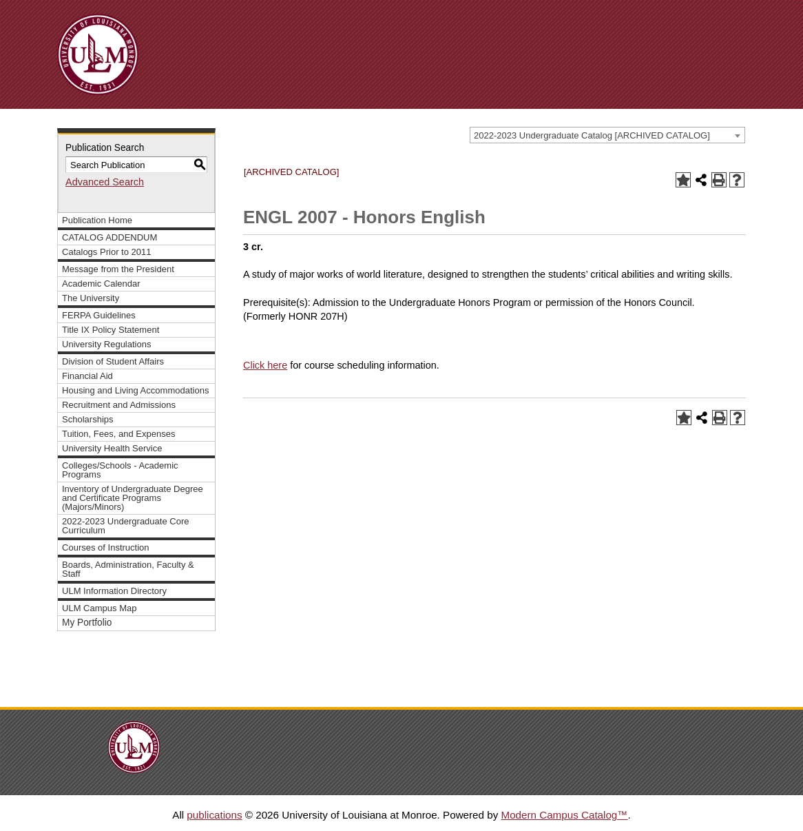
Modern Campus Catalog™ (564, 815)
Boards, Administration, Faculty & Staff (128, 569)
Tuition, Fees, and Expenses (118, 434)
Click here (265, 365)
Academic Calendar (101, 283)
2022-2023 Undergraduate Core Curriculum (125, 525)
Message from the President (118, 269)
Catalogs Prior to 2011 (107, 252)
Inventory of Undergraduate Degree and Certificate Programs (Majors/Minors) (132, 498)
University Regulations (107, 344)
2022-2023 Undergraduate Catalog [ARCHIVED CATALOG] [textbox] (592, 135)
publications (214, 815)
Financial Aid (87, 376)
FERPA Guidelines (99, 315)
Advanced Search (104, 181)
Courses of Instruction (105, 547)
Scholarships (88, 419)
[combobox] (607, 135)
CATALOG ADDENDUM (109, 237)
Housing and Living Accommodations (135, 390)
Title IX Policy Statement (110, 330)
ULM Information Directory (114, 591)
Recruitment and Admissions (119, 405)
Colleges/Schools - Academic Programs (120, 470)
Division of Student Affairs (113, 361)
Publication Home (97, 220)
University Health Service (112, 448)
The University (90, 298)
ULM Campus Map (99, 608)
